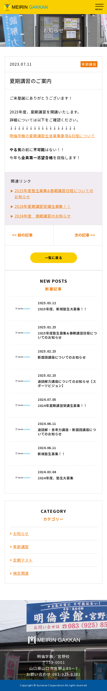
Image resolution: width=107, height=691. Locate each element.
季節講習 (89, 64)
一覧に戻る (53, 257)
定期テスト (23, 560)
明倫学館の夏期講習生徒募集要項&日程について (52, 136)
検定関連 (21, 573)
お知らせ (21, 533)
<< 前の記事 (22, 235)
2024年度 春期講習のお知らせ (43, 216)
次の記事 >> (84, 235)
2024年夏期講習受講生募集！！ (43, 206)
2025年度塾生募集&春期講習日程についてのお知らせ (54, 193)
